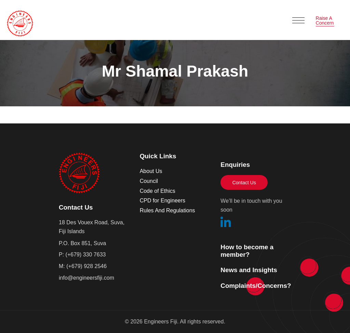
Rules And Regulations (167, 210)
